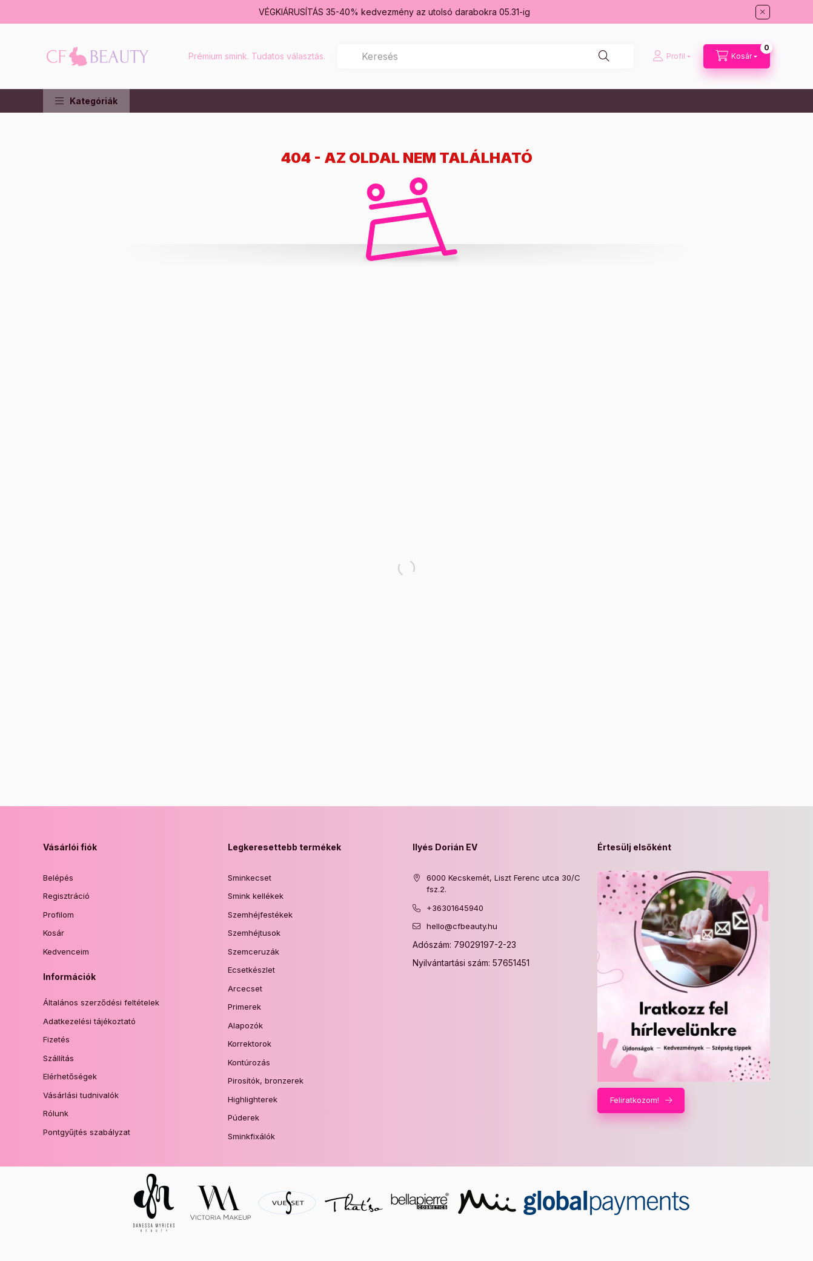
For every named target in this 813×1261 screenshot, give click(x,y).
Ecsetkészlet (251, 970)
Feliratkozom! (634, 1100)
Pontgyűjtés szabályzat (86, 1132)
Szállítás (58, 1058)
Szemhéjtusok (254, 933)
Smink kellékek (256, 896)
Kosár (53, 933)
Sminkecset (249, 877)
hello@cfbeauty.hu (461, 926)
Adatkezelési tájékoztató (89, 1021)
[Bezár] (762, 12)
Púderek (243, 1117)
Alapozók (245, 1025)
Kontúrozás (249, 1062)
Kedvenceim (66, 951)
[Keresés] (604, 56)
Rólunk (55, 1113)
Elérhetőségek (70, 1076)
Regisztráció (66, 896)
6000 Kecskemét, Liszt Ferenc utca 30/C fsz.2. (503, 884)
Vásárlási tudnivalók (81, 1095)
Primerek (244, 1006)
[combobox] (485, 56)
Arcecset (245, 988)
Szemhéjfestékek (260, 914)
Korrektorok (249, 1043)
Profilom (58, 914)
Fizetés (56, 1039)
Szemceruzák (253, 951)
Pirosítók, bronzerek (266, 1080)
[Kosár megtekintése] (736, 56)
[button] (86, 101)
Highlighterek (252, 1099)
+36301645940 (454, 908)
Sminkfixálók (251, 1136)
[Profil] (671, 56)
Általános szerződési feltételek (101, 1002)
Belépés (58, 877)
